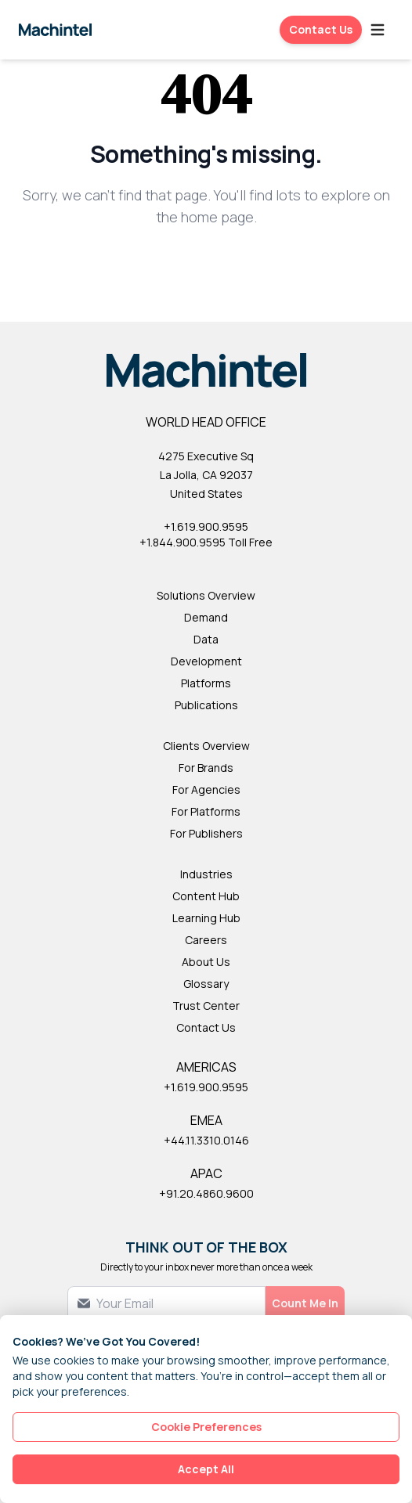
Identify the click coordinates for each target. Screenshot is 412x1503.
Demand (206, 617)
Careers (206, 939)
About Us (206, 961)
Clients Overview (206, 745)
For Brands (206, 767)
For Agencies (206, 789)
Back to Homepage (206, 268)
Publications (206, 704)
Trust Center (206, 1005)
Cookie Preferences (206, 1426)
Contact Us (320, 29)
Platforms (206, 683)
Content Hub (206, 895)
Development (206, 661)
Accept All (206, 1469)
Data (206, 639)
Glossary (206, 983)
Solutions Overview (206, 595)
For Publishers (206, 833)
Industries (206, 874)
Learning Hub (206, 917)
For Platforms (206, 811)
